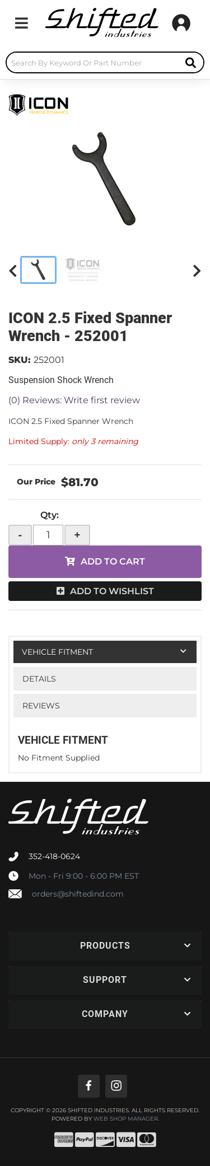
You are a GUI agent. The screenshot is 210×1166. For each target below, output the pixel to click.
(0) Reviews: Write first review (74, 400)
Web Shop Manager (126, 1119)
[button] (105, 62)
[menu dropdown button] (21, 23)
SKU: (19, 360)
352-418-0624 (54, 856)
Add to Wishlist (112, 591)
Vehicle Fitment (57, 652)
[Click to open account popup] (181, 23)
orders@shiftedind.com (78, 894)
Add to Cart (113, 561)
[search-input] (92, 62)
